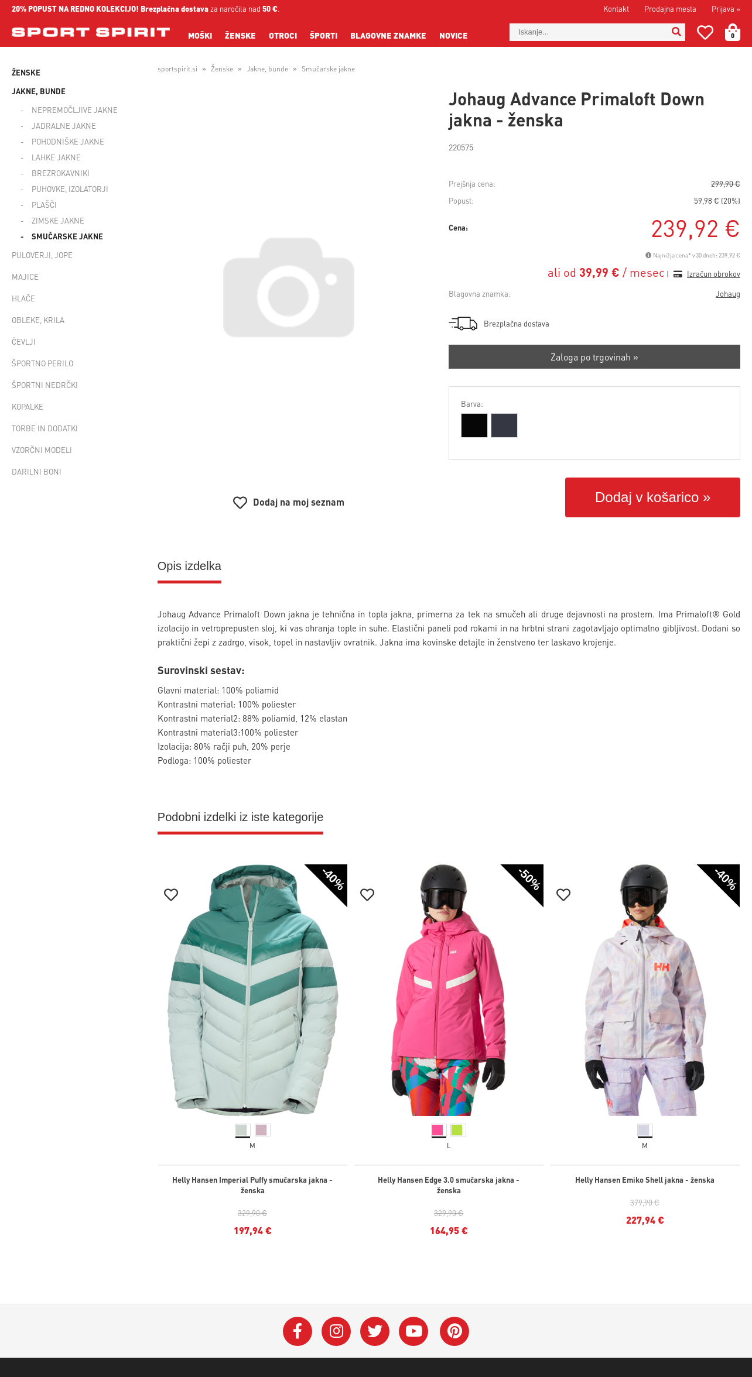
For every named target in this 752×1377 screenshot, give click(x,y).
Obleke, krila (38, 320)
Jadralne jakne (64, 126)
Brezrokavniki (61, 173)
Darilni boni (36, 471)
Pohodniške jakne (68, 141)
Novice (453, 35)
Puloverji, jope (42, 255)
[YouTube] (413, 1331)
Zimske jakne (58, 220)
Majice (25, 276)
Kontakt (616, 8)
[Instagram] (336, 1331)
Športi (323, 35)
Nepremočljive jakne (75, 110)
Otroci (283, 35)
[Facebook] (297, 1331)
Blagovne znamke (388, 35)
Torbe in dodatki (45, 428)
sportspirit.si (177, 68)
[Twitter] (374, 1331)
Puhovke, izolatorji (70, 189)
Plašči (44, 205)
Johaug (728, 293)
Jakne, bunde (39, 91)
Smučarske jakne (67, 236)
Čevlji (24, 341)
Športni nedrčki (45, 385)
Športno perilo (42, 363)
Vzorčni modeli (42, 450)
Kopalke (27, 406)
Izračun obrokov (713, 274)
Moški (200, 35)
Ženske (240, 35)
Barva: (472, 403)
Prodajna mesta (670, 8)
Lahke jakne (56, 157)
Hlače (23, 298)
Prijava (726, 8)
